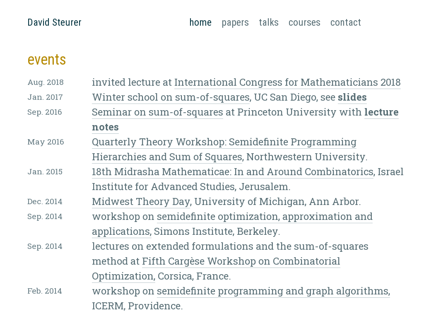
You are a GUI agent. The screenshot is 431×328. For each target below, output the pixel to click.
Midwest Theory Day (141, 201)
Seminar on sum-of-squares (157, 111)
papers (235, 22)
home (200, 21)
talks (269, 22)
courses (304, 22)
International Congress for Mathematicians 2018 (287, 82)
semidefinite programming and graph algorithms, (273, 290)
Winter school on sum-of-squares (171, 97)
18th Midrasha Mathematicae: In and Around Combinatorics (232, 171)
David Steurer (54, 22)
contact (345, 22)
